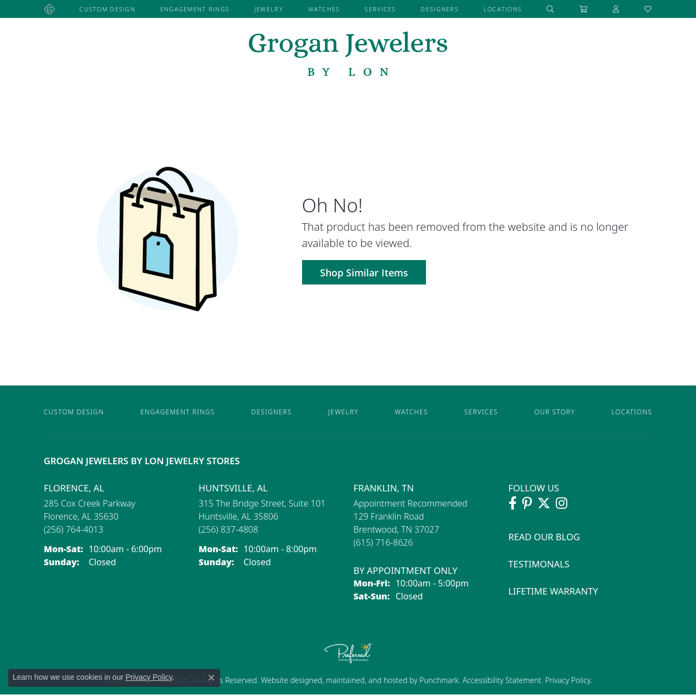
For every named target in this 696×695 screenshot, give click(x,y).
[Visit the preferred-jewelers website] (348, 652)
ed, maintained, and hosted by (366, 680)
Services (380, 9)
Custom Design (107, 9)
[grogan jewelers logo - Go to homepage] (348, 55)
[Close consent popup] (211, 677)
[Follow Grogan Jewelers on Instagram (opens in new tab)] (561, 503)
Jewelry (268, 9)
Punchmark (439, 680)
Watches (324, 9)
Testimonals (539, 564)
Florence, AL (74, 488)
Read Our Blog (544, 536)
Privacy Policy (567, 680)
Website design (287, 680)
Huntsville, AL (233, 488)
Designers (440, 9)
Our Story (554, 411)
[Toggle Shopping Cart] (583, 9)
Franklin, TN (384, 488)
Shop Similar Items (364, 272)
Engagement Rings (194, 9)
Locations (503, 9)
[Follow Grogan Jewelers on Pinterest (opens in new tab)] (527, 503)
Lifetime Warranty (553, 591)
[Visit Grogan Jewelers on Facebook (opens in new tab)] (513, 503)
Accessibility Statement (501, 680)
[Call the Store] (74, 529)
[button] (550, 9)
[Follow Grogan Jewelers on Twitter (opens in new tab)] (543, 503)
